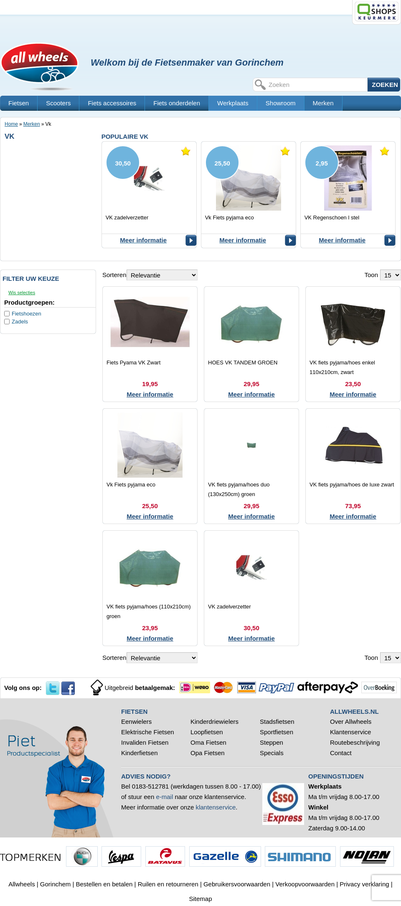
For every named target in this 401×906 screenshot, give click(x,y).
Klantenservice (350, 731)
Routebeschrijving (355, 742)
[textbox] (317, 85)
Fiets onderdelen (176, 103)
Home (11, 124)
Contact (341, 752)
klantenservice (215, 807)
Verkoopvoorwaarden (305, 884)
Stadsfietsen (277, 721)
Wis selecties (21, 292)
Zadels (20, 321)
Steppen (271, 742)
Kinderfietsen (139, 752)
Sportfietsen (276, 731)
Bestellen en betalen (104, 884)
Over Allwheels (350, 721)
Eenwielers (136, 721)
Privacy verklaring (364, 884)
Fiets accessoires (112, 103)
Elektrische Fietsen (147, 731)
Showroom (281, 103)
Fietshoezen (26, 313)
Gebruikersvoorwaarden (236, 884)
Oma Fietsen (208, 742)
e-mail (164, 796)
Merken (323, 103)
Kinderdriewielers (214, 721)
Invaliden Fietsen (144, 742)
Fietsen (18, 103)
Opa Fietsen (207, 752)
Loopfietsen (206, 731)
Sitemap (200, 898)
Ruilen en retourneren (168, 884)
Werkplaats (233, 103)
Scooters (58, 103)
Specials (272, 752)
